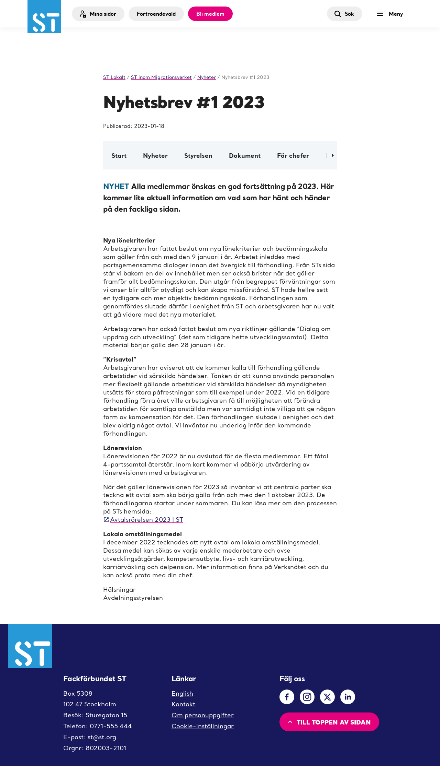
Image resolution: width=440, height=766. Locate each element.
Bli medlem (210, 13)
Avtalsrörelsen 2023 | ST (143, 519)
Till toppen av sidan (328, 722)
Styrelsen (198, 155)
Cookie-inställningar (203, 726)
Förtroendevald (156, 13)
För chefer (293, 155)
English (182, 693)
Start (118, 155)
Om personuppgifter (203, 715)
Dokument (245, 155)
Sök (344, 14)
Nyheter (155, 155)
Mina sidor (97, 14)
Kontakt (183, 704)
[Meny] (391, 14)
